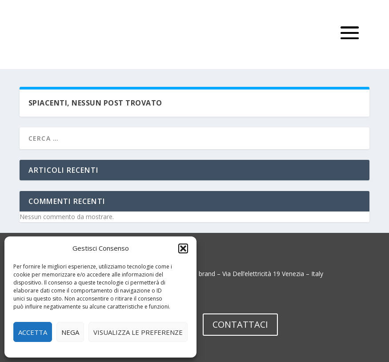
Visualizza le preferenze (138, 332)
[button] (183, 248)
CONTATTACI (240, 324)
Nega (70, 332)
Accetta (32, 332)
